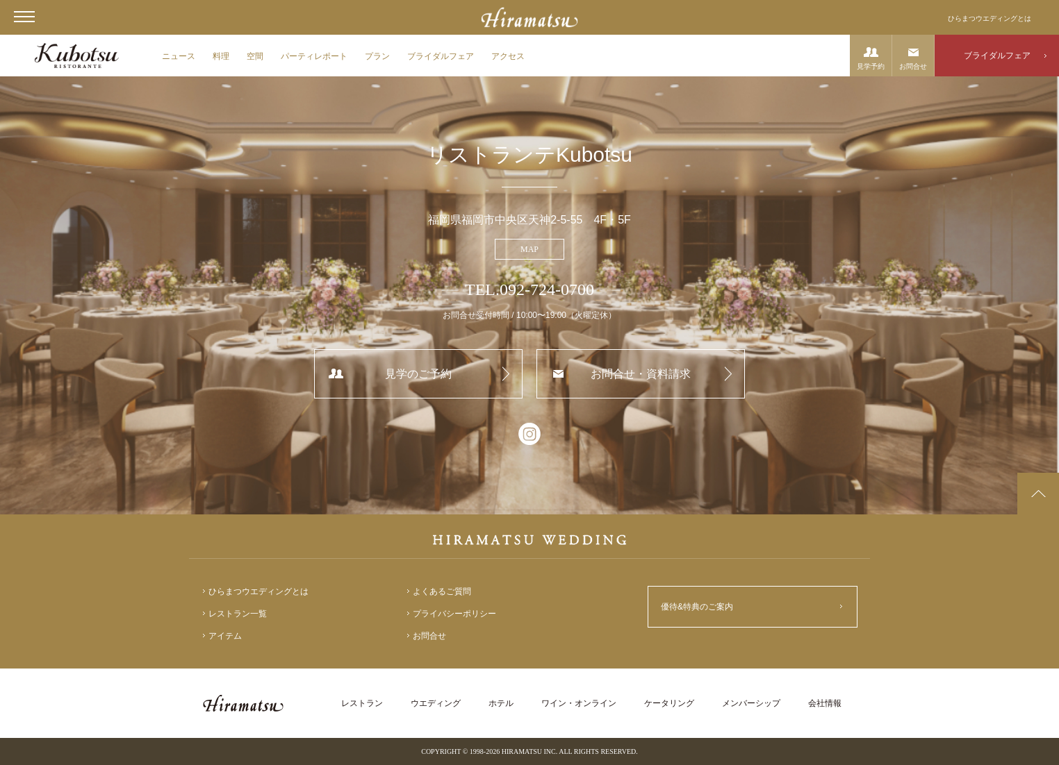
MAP (529, 249)
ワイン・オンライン (578, 703)
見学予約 (871, 66)
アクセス (508, 56)
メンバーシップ (751, 703)
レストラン (362, 703)
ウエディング (436, 703)
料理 (221, 56)
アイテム (225, 636)
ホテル (501, 703)
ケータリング (669, 703)
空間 (255, 56)
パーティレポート (314, 56)
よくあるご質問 (442, 591)
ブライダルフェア (440, 56)
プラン (377, 56)
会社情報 (825, 703)
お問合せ (913, 66)
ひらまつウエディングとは (989, 18)
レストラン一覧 (237, 614)
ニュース (178, 56)
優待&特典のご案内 (697, 607)
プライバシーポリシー (454, 614)
